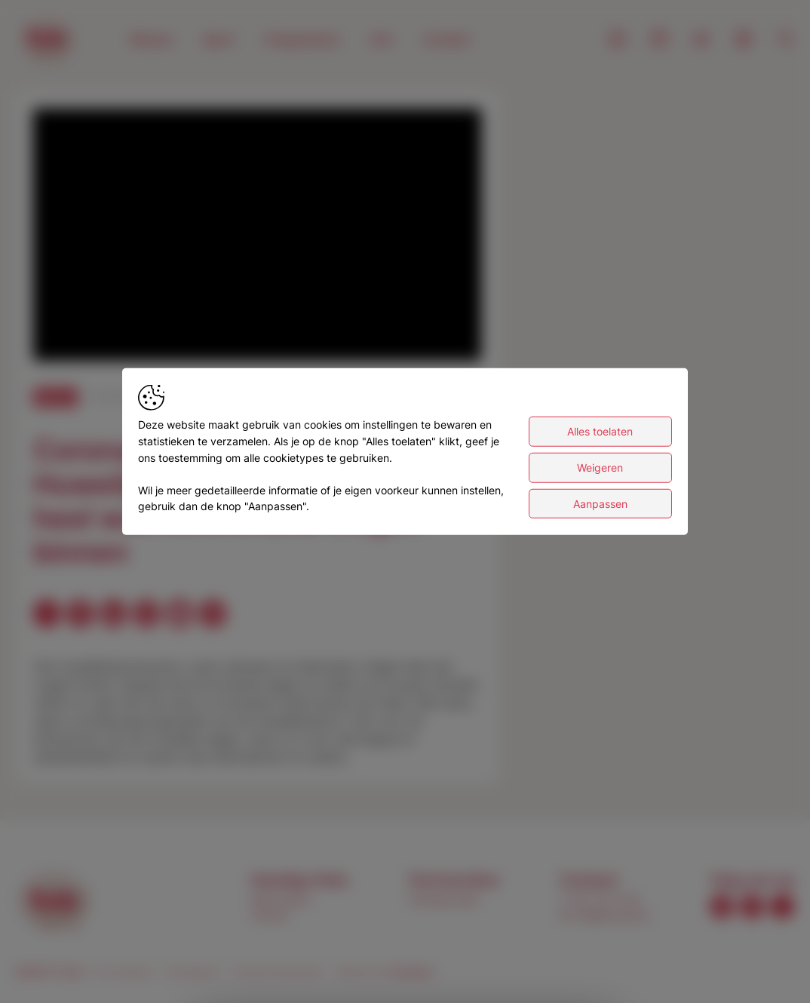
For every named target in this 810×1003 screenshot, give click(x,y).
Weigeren (600, 475)
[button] (259, 237)
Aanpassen (600, 511)
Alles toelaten (600, 439)
